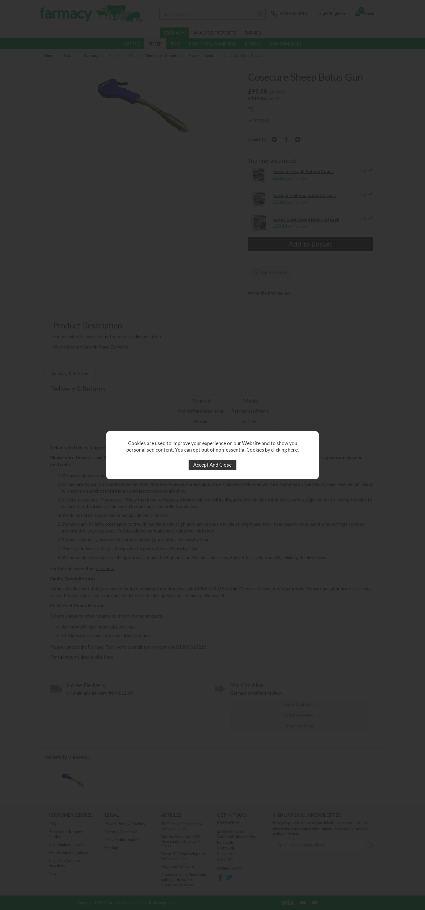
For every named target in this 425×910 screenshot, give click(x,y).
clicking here (284, 450)
